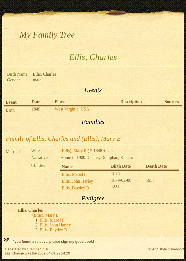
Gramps (33, 249)
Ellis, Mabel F (74, 174)
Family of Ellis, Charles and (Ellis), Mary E (63, 138)
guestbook (84, 241)
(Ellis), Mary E (73, 150)
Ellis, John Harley (77, 181)
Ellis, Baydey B (75, 188)
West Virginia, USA (72, 109)
